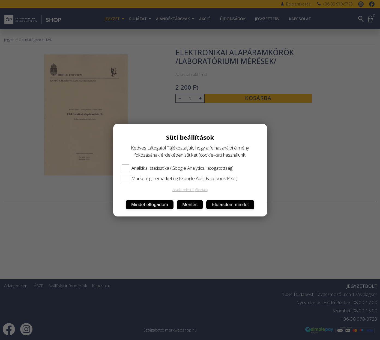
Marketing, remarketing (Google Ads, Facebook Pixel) (180, 178)
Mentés (190, 204)
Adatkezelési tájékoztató (190, 189)
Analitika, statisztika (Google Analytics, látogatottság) (178, 168)
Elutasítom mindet (230, 204)
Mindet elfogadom (149, 204)
